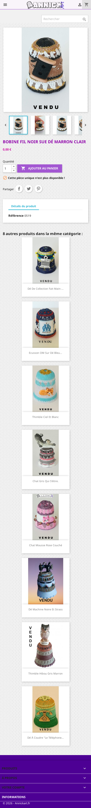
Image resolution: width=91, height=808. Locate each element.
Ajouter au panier (39, 168)
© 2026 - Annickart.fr (16, 803)
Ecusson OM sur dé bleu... (45, 353)
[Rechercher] (64, 19)
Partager (19, 188)
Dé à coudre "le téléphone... (45, 737)
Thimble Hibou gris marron (45, 673)
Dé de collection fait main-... (46, 288)
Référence (16, 215)
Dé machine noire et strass (46, 609)
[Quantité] (7, 168)
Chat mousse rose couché (45, 545)
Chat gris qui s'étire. (46, 481)
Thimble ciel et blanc (45, 417)
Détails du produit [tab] (23, 206)
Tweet (28, 188)
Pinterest (38, 188)
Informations (14, 797)
